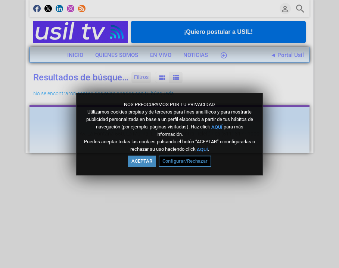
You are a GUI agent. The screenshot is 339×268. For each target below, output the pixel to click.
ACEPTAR (141, 161)
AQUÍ (217, 127)
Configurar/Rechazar (185, 161)
